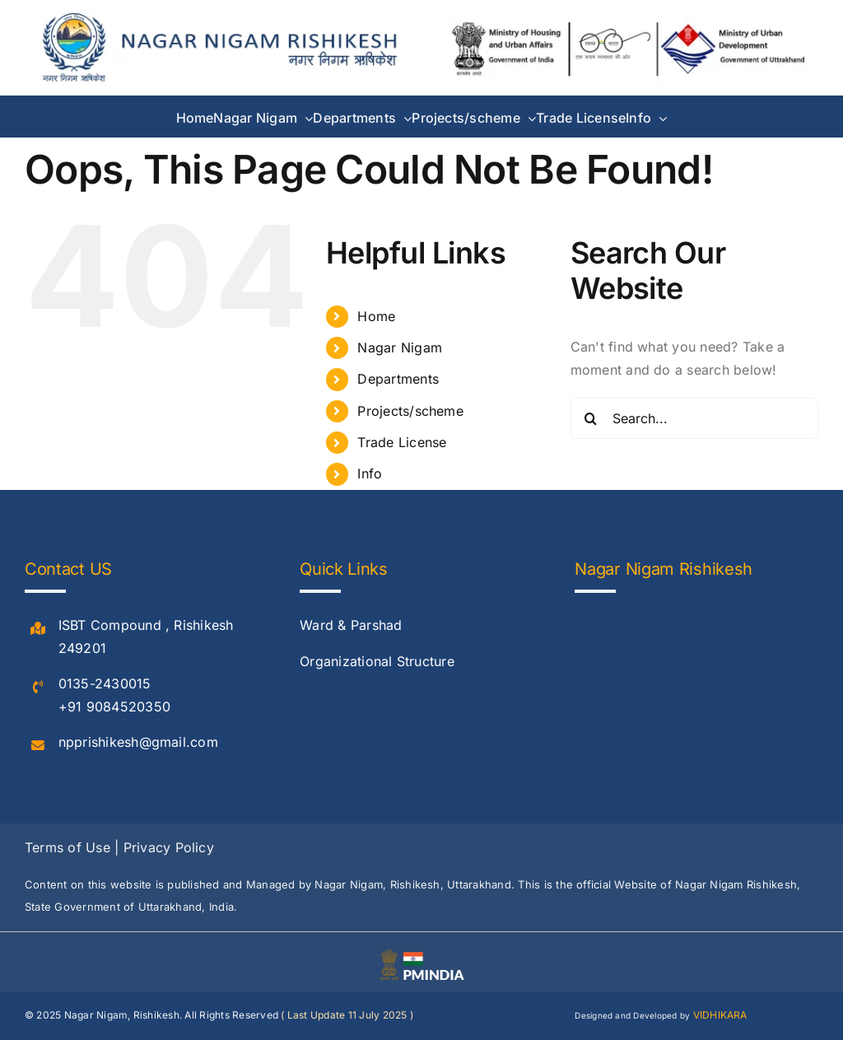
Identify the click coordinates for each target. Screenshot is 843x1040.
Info (369, 473)
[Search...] (694, 418)
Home (376, 316)
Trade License (401, 442)
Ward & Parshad (351, 625)
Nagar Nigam (399, 347)
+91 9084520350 (114, 706)
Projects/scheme (410, 411)
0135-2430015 (104, 683)
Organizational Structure (377, 661)
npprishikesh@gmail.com (138, 742)
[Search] (591, 418)
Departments (398, 379)
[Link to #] (38, 629)
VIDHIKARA (720, 1015)
